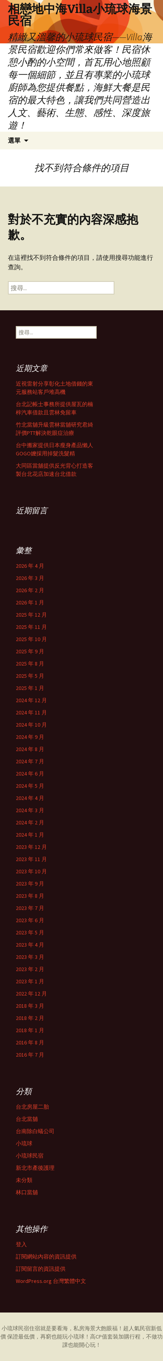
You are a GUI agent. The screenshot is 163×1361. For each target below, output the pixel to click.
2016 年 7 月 (30, 1054)
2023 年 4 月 (30, 944)
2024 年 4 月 (30, 798)
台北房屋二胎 (32, 1106)
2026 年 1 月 (30, 602)
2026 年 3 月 (30, 578)
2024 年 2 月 (30, 822)
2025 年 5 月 (30, 675)
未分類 (24, 1180)
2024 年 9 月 (30, 736)
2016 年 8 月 (30, 1042)
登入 (21, 1244)
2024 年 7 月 (30, 761)
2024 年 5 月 (30, 785)
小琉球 (24, 1143)
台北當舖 (27, 1118)
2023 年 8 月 (30, 895)
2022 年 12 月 (31, 993)
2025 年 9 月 (30, 651)
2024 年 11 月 (31, 712)
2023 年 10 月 (31, 871)
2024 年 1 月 (30, 834)
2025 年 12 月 (31, 614)
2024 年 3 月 (30, 810)
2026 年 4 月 (30, 565)
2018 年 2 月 (30, 1018)
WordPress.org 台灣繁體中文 (51, 1281)
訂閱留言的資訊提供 (41, 1268)
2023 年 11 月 (31, 859)
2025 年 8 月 (30, 663)
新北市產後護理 (35, 1167)
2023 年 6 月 (30, 920)
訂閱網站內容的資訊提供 (46, 1256)
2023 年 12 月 (31, 846)
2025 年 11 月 (31, 626)
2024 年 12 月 (31, 700)
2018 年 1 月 (30, 1030)
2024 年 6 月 (30, 773)
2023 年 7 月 (30, 908)
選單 (14, 140)
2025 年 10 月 (31, 639)
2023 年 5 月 (30, 932)
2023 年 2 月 (30, 969)
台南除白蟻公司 (35, 1131)
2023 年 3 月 (30, 956)
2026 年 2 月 (30, 590)
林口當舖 (27, 1192)
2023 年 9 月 (30, 883)
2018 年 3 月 (30, 1005)
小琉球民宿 (29, 1155)
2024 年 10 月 (31, 724)
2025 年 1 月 (30, 688)
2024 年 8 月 (30, 749)
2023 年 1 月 (30, 981)
